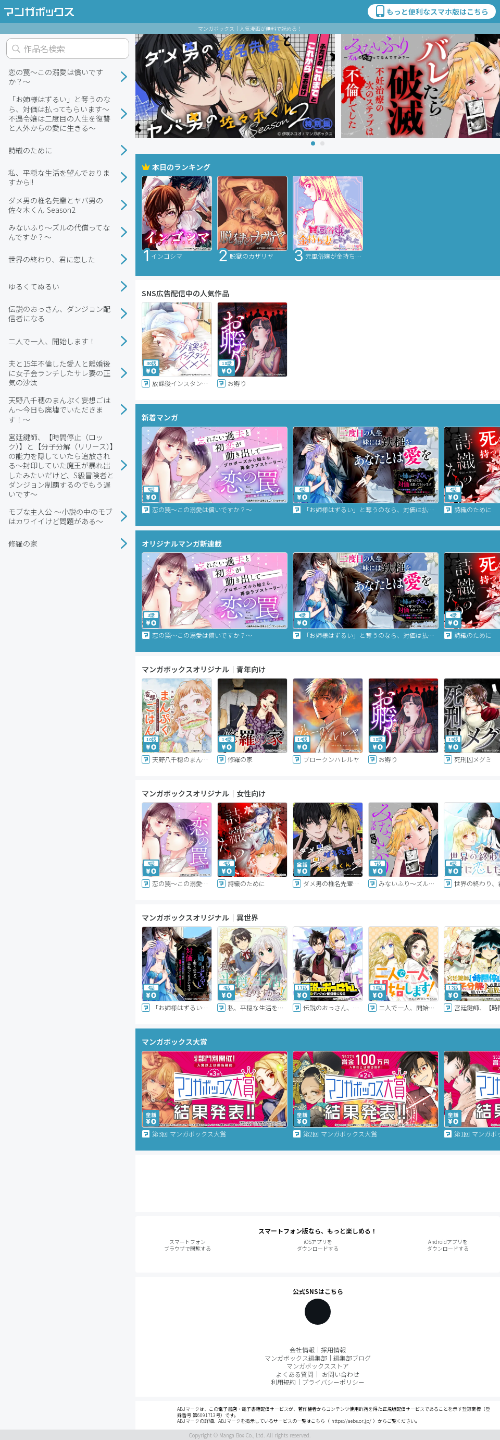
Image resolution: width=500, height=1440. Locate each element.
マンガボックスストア (317, 1365)
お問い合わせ (340, 1374)
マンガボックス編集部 (296, 1357)
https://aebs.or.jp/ (351, 1421)
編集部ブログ (352, 1357)
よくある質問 (295, 1374)
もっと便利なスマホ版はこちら (431, 11)
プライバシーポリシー (333, 1381)
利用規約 (283, 1381)
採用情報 (333, 1349)
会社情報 (302, 1349)
